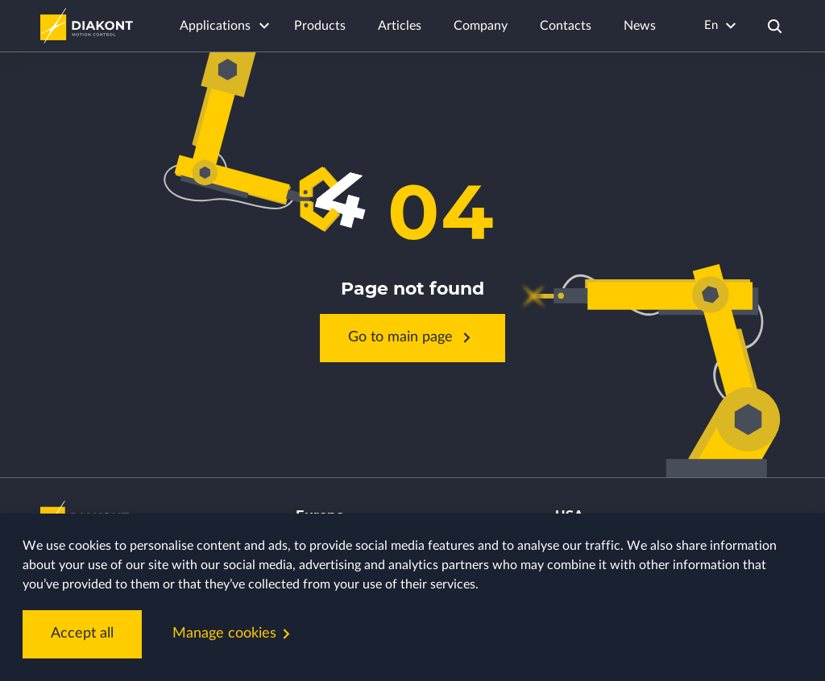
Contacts (565, 25)
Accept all (82, 633)
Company (481, 25)
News (640, 25)
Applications (215, 25)
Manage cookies (234, 633)
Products (320, 25)
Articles (399, 25)
